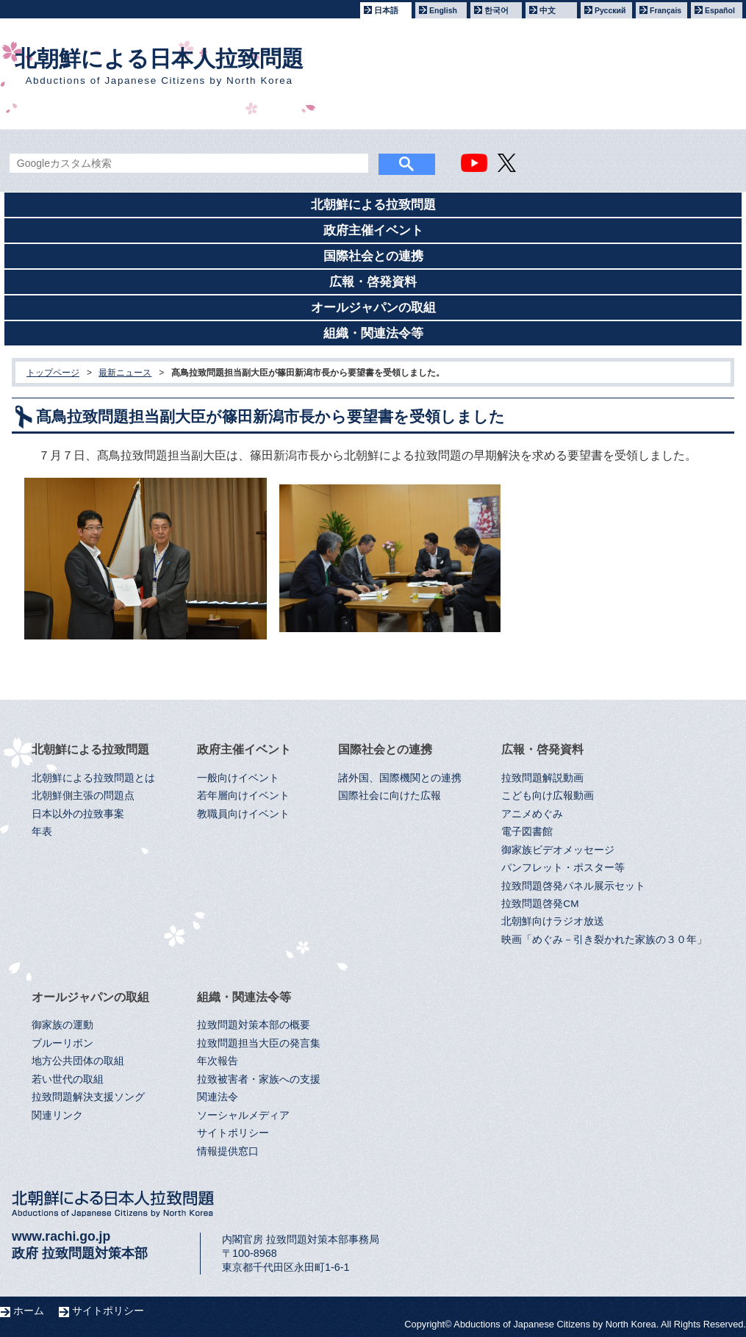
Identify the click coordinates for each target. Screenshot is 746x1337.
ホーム (28, 1310)
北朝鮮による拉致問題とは (93, 778)
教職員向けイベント (243, 814)
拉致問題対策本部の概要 (253, 1024)
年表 (42, 831)
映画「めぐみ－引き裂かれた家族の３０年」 (604, 939)
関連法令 (217, 1097)
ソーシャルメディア (243, 1115)
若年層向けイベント (243, 795)
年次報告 (217, 1061)
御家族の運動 (62, 1024)
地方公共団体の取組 (78, 1061)
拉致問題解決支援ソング (88, 1097)
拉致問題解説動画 (542, 778)
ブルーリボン (62, 1043)
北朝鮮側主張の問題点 (83, 795)
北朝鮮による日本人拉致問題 (159, 66)
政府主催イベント (373, 230)
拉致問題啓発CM (539, 903)
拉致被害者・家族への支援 (258, 1079)
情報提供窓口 (228, 1151)
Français (665, 10)
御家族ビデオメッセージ (557, 850)
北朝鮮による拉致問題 (373, 205)
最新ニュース (124, 373)
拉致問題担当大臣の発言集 (258, 1043)
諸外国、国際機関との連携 (400, 778)
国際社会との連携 (373, 256)
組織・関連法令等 (373, 333)
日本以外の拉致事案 (78, 814)
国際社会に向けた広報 (389, 795)
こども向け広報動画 (547, 795)
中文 (547, 10)
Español (720, 10)
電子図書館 (527, 831)
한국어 (496, 10)
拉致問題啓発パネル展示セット (573, 886)
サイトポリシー (233, 1133)
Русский (610, 10)
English (443, 10)
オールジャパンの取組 (373, 308)
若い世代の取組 (68, 1079)
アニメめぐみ (532, 814)
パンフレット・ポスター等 (563, 867)
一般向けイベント (238, 778)
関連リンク (57, 1115)
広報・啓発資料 (373, 282)
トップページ (52, 373)
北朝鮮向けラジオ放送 (552, 921)
